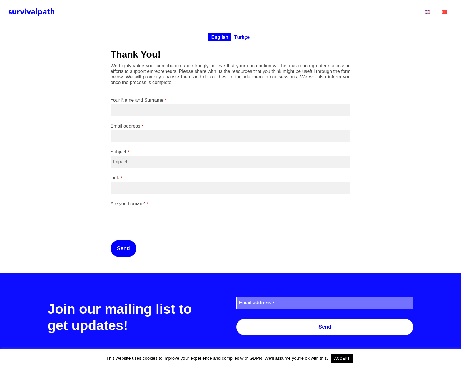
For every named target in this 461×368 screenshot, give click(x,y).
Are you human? (129, 203)
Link (116, 177)
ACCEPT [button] (342, 358)
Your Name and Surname (139, 100)
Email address (127, 125)
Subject (120, 151)
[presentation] (155, 219)
